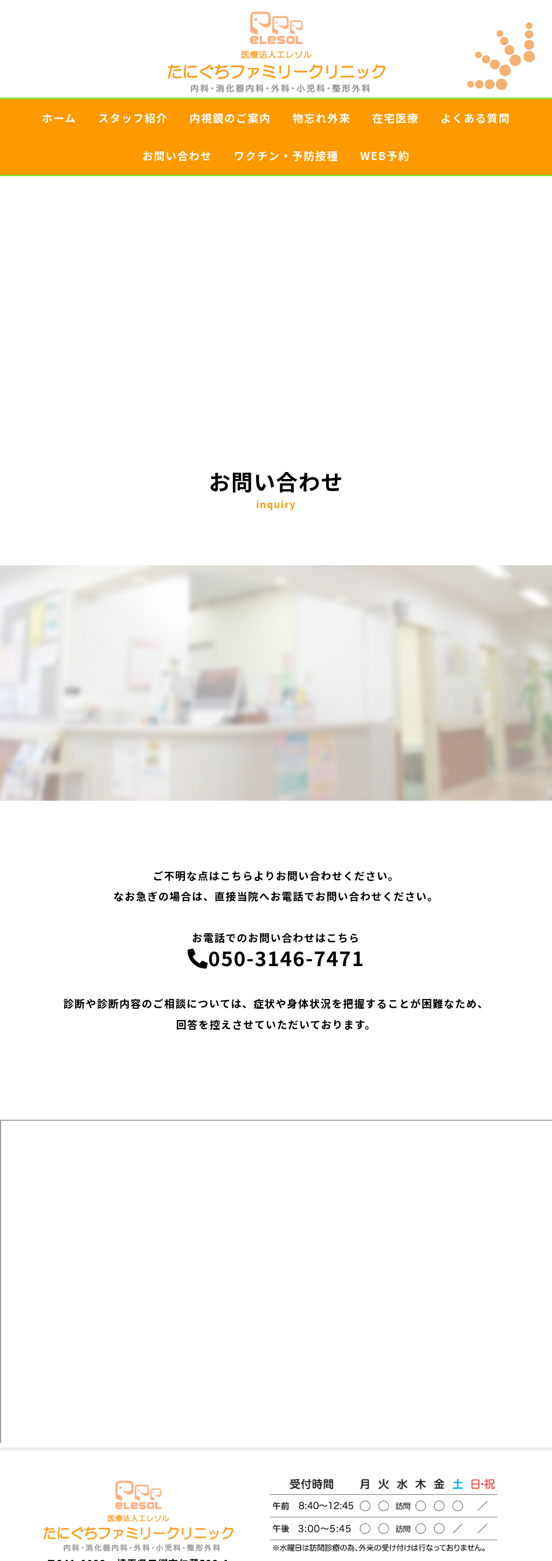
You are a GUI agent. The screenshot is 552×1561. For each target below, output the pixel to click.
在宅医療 (395, 118)
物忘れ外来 (322, 118)
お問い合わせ (177, 155)
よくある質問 (475, 118)
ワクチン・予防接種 (285, 155)
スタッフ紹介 (133, 118)
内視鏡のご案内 (230, 118)
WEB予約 (385, 155)
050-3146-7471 (276, 958)
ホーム (59, 118)
